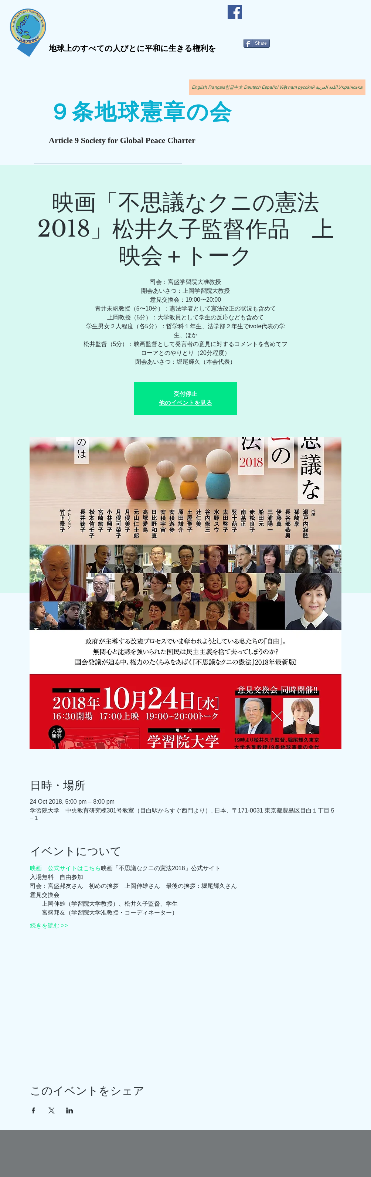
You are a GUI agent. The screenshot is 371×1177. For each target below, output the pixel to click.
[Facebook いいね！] (263, 8)
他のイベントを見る (185, 403)
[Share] (257, 43)
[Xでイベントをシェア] (51, 1110)
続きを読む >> (49, 925)
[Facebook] (235, 12)
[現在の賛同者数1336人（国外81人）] (61, 162)
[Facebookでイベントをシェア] (33, 1110)
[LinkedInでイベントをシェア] (69, 1110)
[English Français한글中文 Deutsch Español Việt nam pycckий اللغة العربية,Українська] (277, 87)
